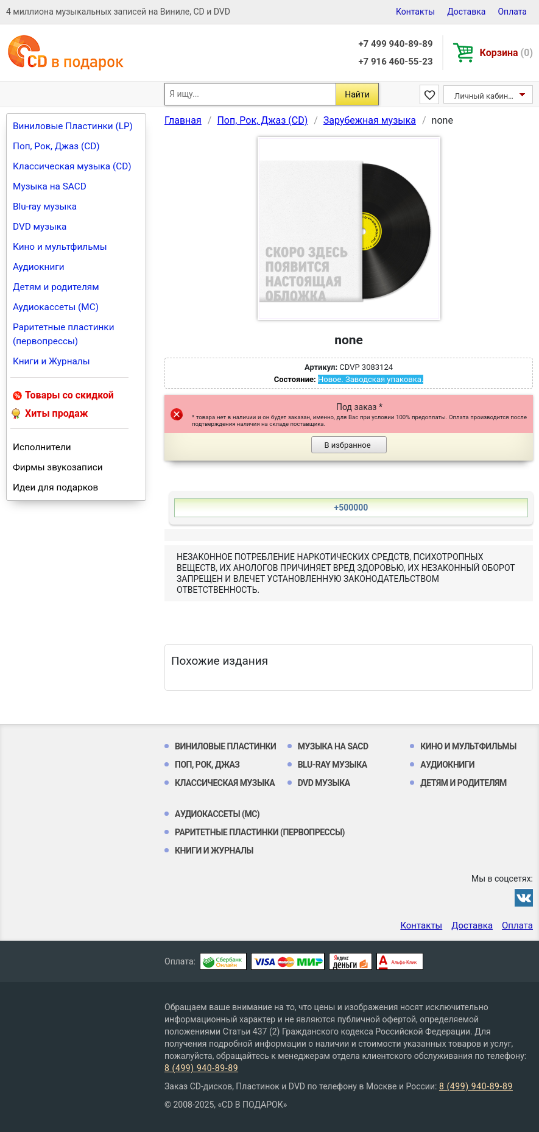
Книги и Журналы (51, 361)
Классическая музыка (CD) (72, 166)
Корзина (506, 52)
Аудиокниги (39, 266)
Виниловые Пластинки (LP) (73, 126)
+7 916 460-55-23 (395, 61)
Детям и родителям (56, 286)
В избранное (347, 445)
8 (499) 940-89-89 (201, 1068)
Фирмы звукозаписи (58, 467)
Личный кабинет (485, 96)
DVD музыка (39, 226)
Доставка (466, 11)
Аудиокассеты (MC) (56, 307)
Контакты (415, 11)
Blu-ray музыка (45, 206)
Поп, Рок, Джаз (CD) (56, 146)
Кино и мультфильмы (60, 246)
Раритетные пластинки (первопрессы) (63, 334)
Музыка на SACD (49, 186)
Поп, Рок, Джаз (207, 764)
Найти (357, 94)
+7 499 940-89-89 (395, 43)
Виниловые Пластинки (225, 746)
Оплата (512, 11)
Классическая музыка (225, 783)
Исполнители (42, 447)
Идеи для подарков (55, 487)
